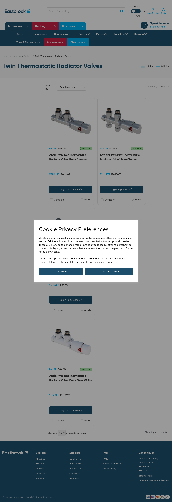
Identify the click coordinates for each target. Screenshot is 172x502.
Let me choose (61, 271)
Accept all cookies (109, 271)
